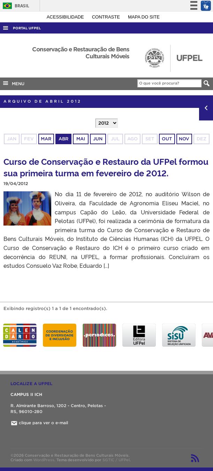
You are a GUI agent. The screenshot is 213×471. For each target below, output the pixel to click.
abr (63, 138)
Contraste (106, 17)
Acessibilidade (66, 17)
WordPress (43, 460)
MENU (13, 83)
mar (46, 138)
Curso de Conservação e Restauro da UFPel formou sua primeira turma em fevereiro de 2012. (105, 166)
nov (184, 138)
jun (97, 138)
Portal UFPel (27, 28)
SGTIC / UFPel (116, 460)
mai (80, 138)
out (167, 138)
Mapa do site (144, 17)
